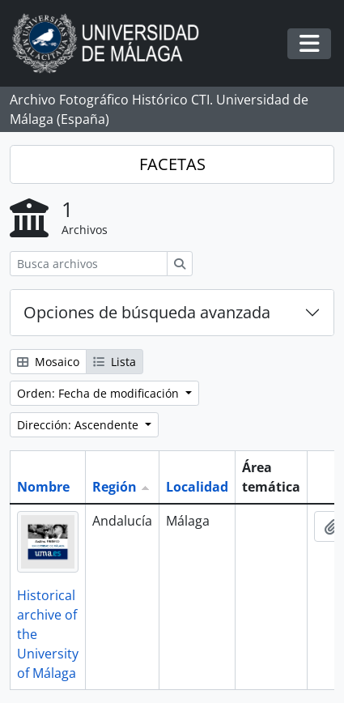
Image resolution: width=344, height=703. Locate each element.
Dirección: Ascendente (79, 424)
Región (114, 487)
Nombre (43, 487)
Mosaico (48, 361)
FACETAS (172, 164)
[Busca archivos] (89, 263)
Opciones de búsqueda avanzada (146, 312)
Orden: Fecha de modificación (99, 393)
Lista (114, 361)
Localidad (197, 487)
